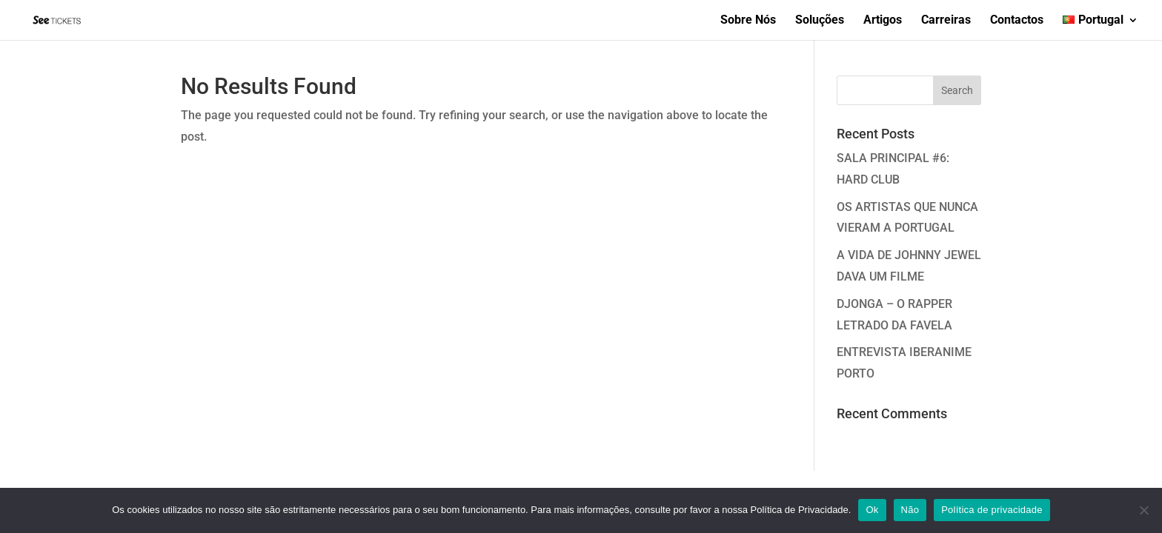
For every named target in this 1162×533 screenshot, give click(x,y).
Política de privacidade (992, 509)
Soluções (819, 21)
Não (910, 509)
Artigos (882, 21)
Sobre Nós (748, 21)
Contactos (1016, 21)
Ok (872, 509)
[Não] (1143, 510)
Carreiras (946, 21)
